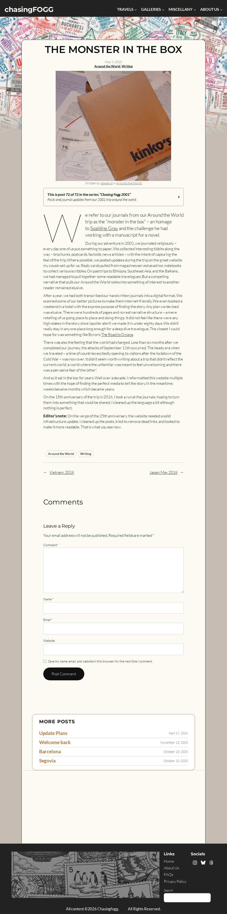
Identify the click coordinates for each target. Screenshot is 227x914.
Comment (51, 545)
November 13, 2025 (174, 742)
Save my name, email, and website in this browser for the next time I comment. (100, 661)
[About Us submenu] (221, 9)
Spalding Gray (104, 228)
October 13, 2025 (176, 751)
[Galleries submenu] (163, 9)
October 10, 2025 (176, 761)
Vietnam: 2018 (61, 472)
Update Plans (53, 733)
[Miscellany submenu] (195, 9)
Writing (127, 66)
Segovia (47, 760)
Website (49, 641)
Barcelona (50, 751)
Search (168, 890)
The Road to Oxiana (117, 334)
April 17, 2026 (178, 733)
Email (47, 620)
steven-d (107, 183)
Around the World (107, 66)
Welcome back (55, 742)
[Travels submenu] (135, 9)
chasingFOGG (29, 9)
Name (48, 599)
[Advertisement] (113, 805)
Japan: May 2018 (164, 472)
